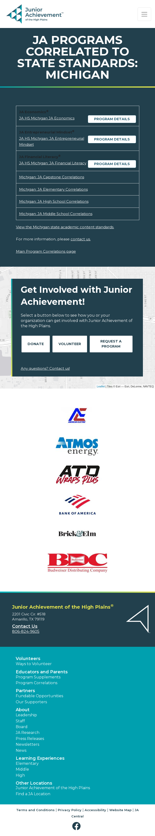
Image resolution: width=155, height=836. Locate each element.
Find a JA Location (33, 794)
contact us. (81, 239)
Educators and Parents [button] (42, 672)
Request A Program (111, 343)
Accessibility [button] (95, 810)
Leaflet (101, 386)
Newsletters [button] (27, 744)
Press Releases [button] (30, 738)
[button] (77, 826)
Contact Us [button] (24, 626)
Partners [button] (25, 691)
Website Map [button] (120, 810)
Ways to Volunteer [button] (34, 664)
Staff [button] (20, 721)
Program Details (112, 119)
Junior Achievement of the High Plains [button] (53, 788)
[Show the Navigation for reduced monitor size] (144, 14)
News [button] (21, 750)
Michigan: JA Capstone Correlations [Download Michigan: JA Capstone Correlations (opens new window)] (51, 177)
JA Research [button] (27, 732)
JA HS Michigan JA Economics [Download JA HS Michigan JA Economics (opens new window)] (46, 118)
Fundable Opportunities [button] (39, 696)
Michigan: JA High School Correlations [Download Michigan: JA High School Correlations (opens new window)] (54, 201)
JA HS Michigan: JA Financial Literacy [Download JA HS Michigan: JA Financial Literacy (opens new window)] (52, 163)
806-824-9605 (25, 631)
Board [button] (22, 727)
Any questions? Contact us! (45, 368)
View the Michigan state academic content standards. (65, 227)
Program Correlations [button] (36, 683)
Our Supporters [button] (31, 702)
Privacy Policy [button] (69, 810)
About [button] (23, 710)
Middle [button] (22, 769)
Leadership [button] (26, 715)
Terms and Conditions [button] (35, 810)
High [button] (20, 775)
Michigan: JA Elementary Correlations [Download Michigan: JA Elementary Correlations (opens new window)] (53, 189)
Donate (36, 344)
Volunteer (70, 344)
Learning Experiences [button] (40, 758)
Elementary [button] (27, 763)
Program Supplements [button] (38, 677)
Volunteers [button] (28, 658)
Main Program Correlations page (46, 251)
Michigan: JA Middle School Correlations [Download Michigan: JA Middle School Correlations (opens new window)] (55, 213)
